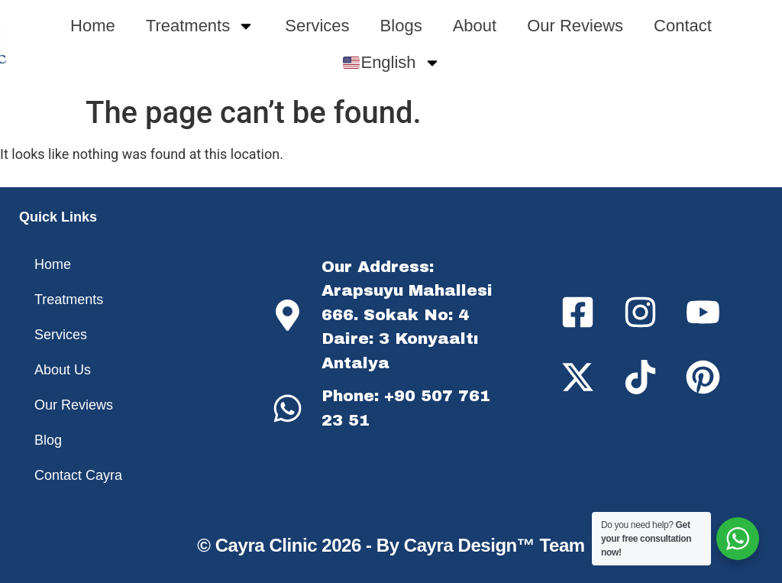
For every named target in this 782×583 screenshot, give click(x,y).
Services (317, 25)
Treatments (200, 26)
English (392, 63)
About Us (62, 369)
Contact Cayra (78, 475)
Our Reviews (575, 25)
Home (92, 25)
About (475, 25)
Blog (48, 440)
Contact (683, 25)
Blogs (401, 25)
